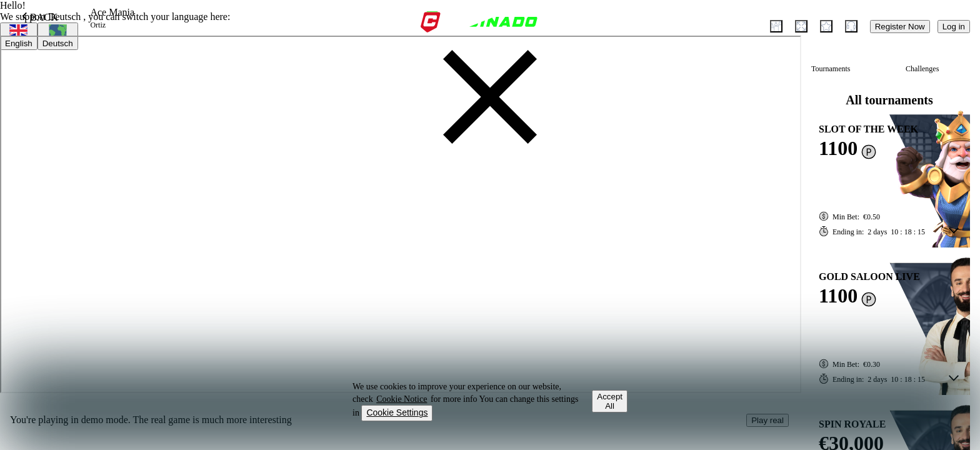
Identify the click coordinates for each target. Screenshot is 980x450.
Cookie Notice (401, 399)
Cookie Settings (397, 413)
